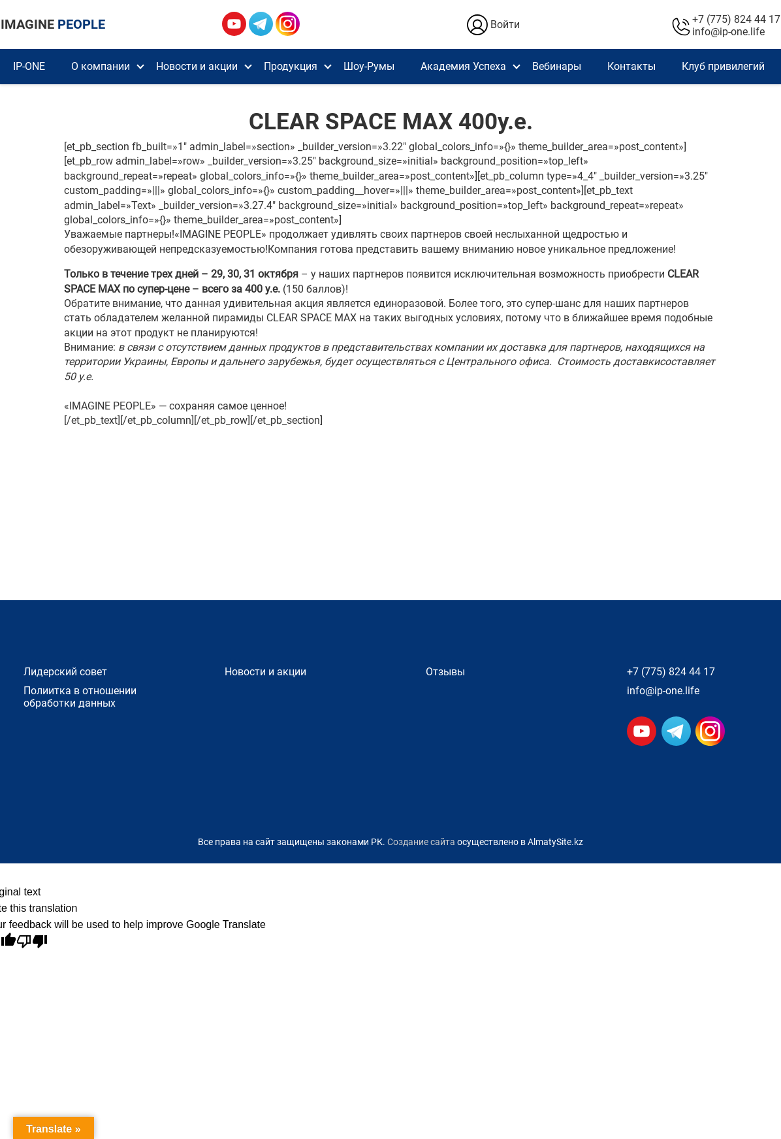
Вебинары (556, 66)
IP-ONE (29, 66)
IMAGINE (53, 24)
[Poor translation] (32, 941)
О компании (100, 66)
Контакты (631, 66)
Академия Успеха (463, 66)
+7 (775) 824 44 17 (736, 19)
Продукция (290, 66)
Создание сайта (421, 842)
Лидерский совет (65, 672)
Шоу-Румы (368, 66)
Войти (492, 25)
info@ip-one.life (728, 31)
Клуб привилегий (723, 66)
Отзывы (445, 672)
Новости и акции (197, 66)
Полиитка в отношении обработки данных (80, 696)
